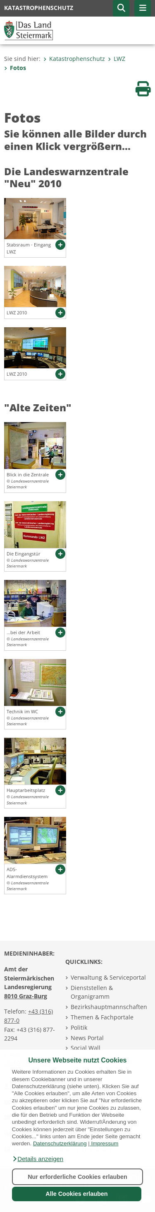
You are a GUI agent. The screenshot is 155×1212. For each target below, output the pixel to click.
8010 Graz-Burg (25, 996)
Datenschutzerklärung (60, 1143)
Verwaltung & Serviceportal (108, 977)
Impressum (104, 1143)
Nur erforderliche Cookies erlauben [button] (77, 1176)
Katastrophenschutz (74, 59)
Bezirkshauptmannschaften (109, 1007)
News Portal (87, 1038)
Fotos (15, 68)
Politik (79, 1027)
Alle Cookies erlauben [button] (76, 1193)
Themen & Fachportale (102, 1017)
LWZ (116, 59)
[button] (37, 1159)
